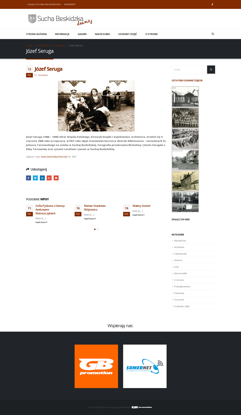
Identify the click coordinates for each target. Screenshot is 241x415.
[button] (95, 229)
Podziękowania (182, 286)
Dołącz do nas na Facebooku (44, 4)
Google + (49, 177)
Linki (176, 266)
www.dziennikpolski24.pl (54, 156)
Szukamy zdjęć (127, 34)
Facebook (28, 177)
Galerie (82, 34)
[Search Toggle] (213, 34)
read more (41, 222)
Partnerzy (70, 4)
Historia (178, 260)
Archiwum (179, 247)
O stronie (151, 34)
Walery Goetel (141, 206)
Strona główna (36, 34)
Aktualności (180, 240)
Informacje (62, 34)
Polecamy (179, 293)
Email (56, 177)
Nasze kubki (102, 34)
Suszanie (43, 75)
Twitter (35, 177)
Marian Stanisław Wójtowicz (95, 207)
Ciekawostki (180, 253)
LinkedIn (42, 177)
